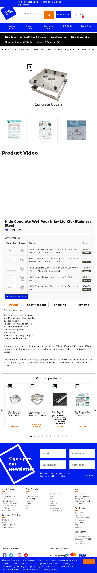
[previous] (2, 410)
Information (79, 520)
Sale (59, 42)
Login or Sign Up (8, 525)
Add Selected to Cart (16, 297)
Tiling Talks (79, 522)
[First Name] (82, 453)
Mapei (28, 506)
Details (13, 304)
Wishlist (5, 522)
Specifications (36, 304)
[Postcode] (82, 464)
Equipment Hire (48, 27)
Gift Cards (67, 26)
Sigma (28, 503)
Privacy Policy (59, 476)
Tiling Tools (10, 37)
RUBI (28, 494)
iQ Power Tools (32, 496)
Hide (52, 499)
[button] (76, 15)
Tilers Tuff (54, 503)
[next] (95, 410)
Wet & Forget (55, 494)
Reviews (83, 304)
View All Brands (56, 510)
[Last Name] (53, 464)
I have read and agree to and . (55, 474)
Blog (76, 525)
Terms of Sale (80, 494)
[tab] (13, 304)
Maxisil (53, 506)
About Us (78, 527)
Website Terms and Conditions (82, 502)
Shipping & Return (9, 527)
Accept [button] (89, 561)
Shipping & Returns (82, 518)
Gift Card (5, 520)
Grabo (52, 496)
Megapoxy (54, 508)
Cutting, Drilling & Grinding (33, 37)
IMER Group (30, 499)
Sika (28, 508)
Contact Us (86, 26)
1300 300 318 (63, 14)
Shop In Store (29, 27)
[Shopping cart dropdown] (82, 15)
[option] (16, 130)
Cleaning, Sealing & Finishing (19, 42)
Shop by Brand (11, 27)
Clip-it (52, 501)
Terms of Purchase (82, 496)
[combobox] (33, 13)
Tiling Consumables (81, 37)
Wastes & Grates (45, 42)
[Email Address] (53, 453)
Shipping (60, 304)
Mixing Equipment (58, 37)
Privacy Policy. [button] (50, 569)
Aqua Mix (29, 501)
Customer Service (82, 515)
